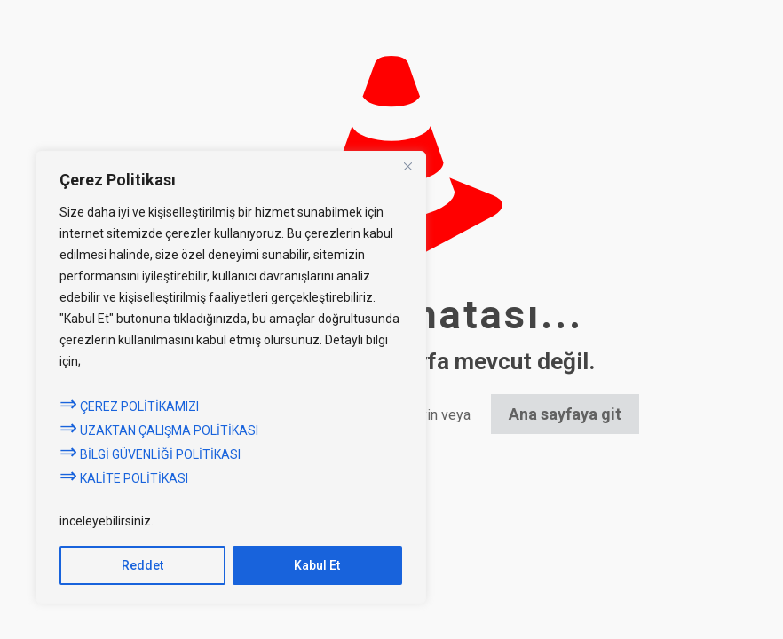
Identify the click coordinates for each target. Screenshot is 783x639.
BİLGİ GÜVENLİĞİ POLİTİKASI (151, 454)
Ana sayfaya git (565, 414)
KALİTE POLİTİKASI (123, 478)
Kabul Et (317, 565)
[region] (231, 377)
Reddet (142, 565)
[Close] (407, 166)
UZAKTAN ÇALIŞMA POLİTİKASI (158, 430)
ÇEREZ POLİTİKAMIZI (129, 406)
